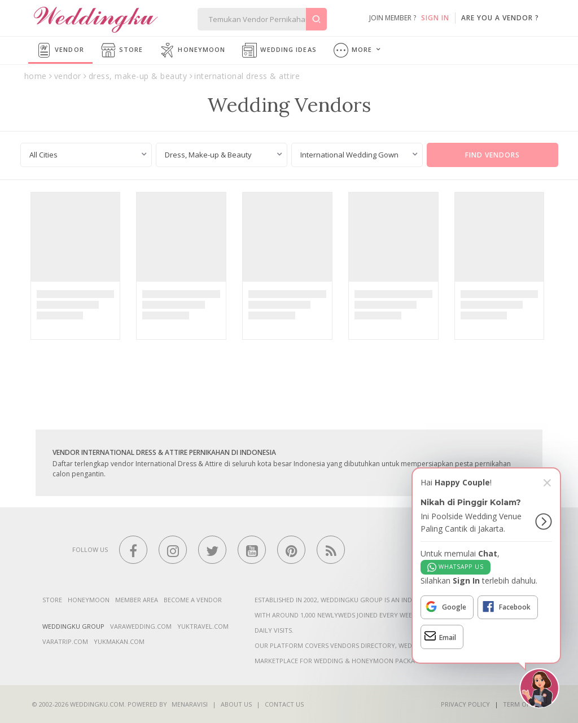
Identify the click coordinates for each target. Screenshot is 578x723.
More (353, 50)
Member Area (136, 599)
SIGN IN (435, 18)
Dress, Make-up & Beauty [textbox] (208, 155)
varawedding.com (141, 626)
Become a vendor (193, 599)
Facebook (506, 606)
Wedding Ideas (279, 50)
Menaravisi (190, 704)
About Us (236, 704)
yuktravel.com (203, 626)
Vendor (60, 50)
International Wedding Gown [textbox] (349, 155)
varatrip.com (65, 641)
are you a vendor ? (500, 18)
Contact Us (284, 704)
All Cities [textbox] (43, 155)
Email (440, 636)
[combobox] (86, 155)
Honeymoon (192, 50)
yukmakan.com (119, 641)
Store (122, 50)
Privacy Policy (465, 704)
